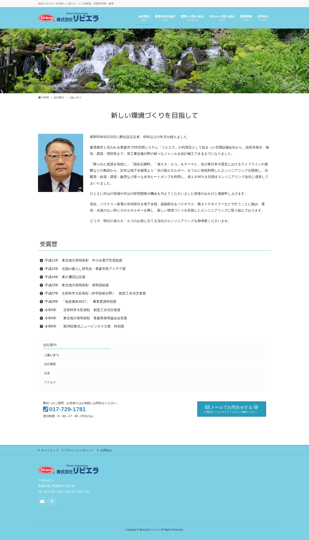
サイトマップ (50, 450)
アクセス (50, 382)
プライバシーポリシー (79, 450)
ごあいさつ (51, 355)
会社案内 (50, 345)
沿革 (47, 373)
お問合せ (106, 450)
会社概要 (50, 364)
